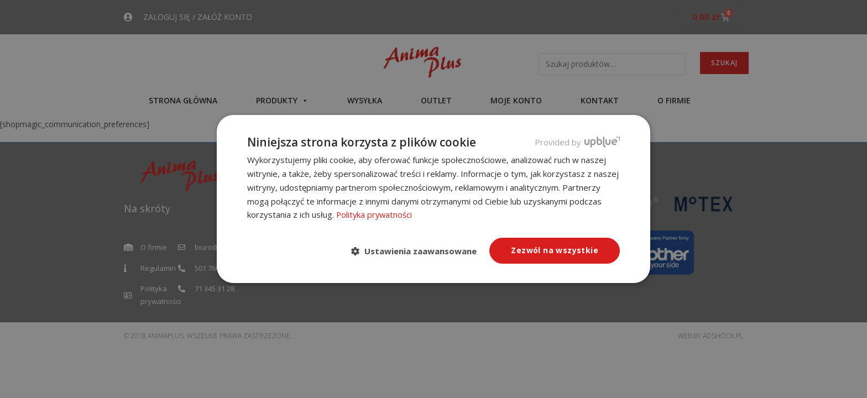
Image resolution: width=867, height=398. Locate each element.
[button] (418, 251)
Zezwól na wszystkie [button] (554, 250)
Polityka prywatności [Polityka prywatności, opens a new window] (375, 214)
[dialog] (433, 199)
